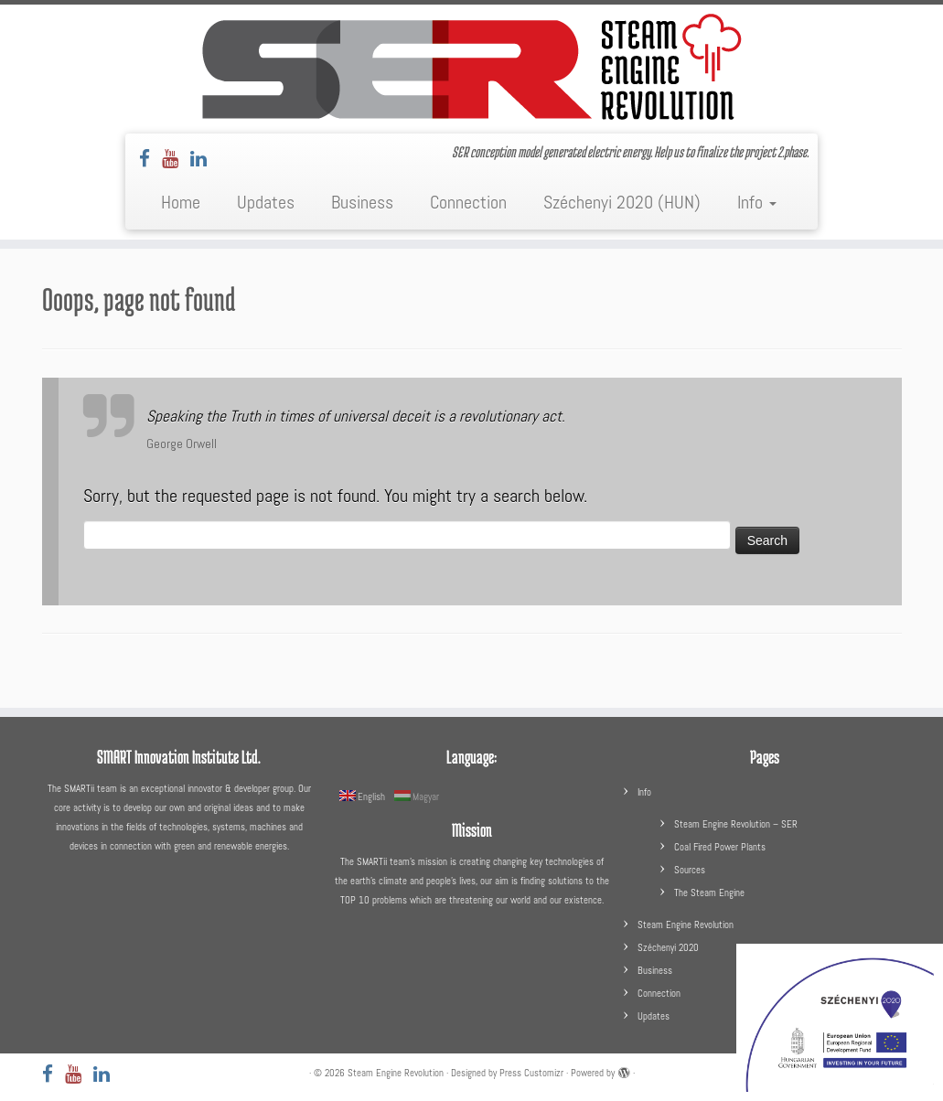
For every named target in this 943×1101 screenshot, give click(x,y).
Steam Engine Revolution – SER (736, 824)
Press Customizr (531, 1072)
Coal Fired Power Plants (720, 846)
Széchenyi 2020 (668, 947)
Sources (689, 869)
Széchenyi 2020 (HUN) (622, 202)
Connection (468, 202)
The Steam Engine (709, 892)
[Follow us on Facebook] (150, 158)
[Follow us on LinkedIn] (204, 158)
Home (180, 202)
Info (757, 202)
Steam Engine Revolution (686, 924)
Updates (266, 202)
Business (362, 202)
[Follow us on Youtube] (176, 158)
